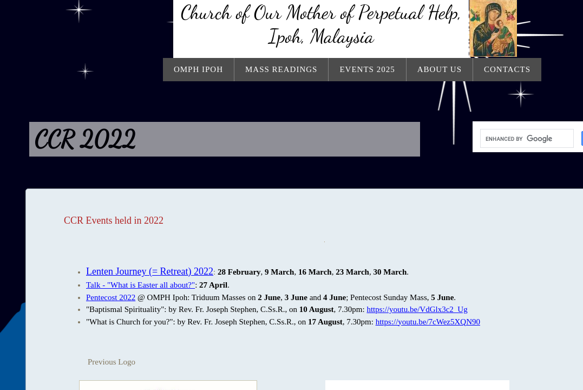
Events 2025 (367, 69)
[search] (526, 139)
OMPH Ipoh (198, 69)
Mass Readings (281, 69)
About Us (439, 69)
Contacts (507, 69)
